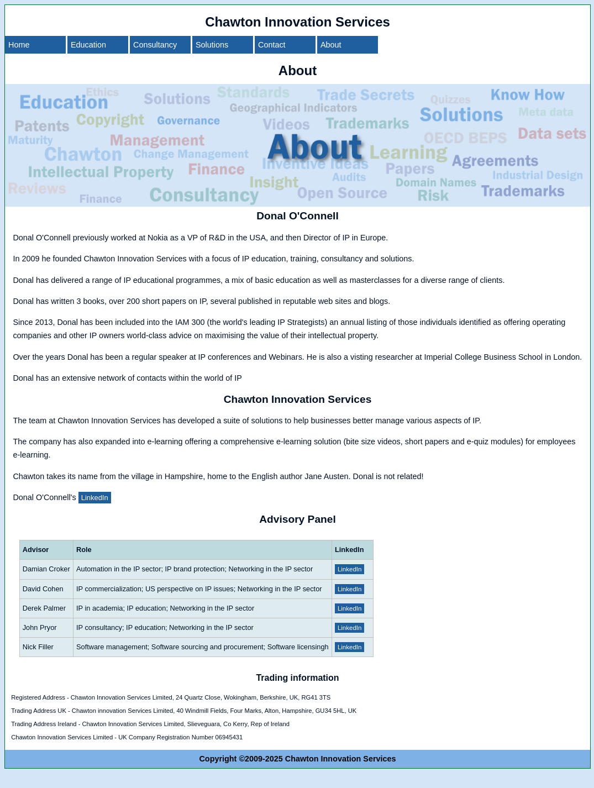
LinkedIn (94, 497)
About (330, 44)
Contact (272, 44)
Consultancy (155, 44)
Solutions (212, 44)
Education (88, 44)
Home (18, 44)
